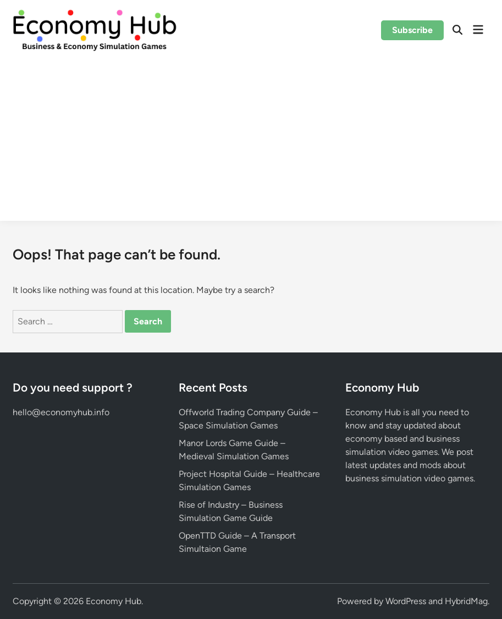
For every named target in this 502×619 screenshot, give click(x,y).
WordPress (405, 601)
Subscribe (412, 30)
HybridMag (466, 601)
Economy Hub (113, 601)
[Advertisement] (251, 144)
